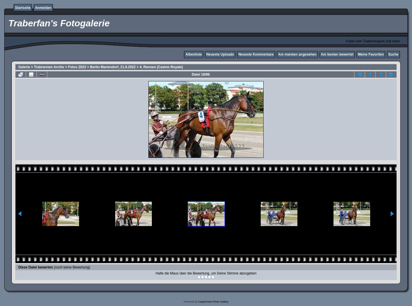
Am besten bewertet (337, 54)
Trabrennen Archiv (49, 67)
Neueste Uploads (220, 54)
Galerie (24, 67)
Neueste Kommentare (256, 54)
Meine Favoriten (371, 54)
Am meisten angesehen (297, 54)
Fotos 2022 (77, 67)
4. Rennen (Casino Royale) (161, 67)
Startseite (23, 8)
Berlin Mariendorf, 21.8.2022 (113, 67)
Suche (393, 54)
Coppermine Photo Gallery (213, 301)
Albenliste (193, 54)
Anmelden (43, 8)
